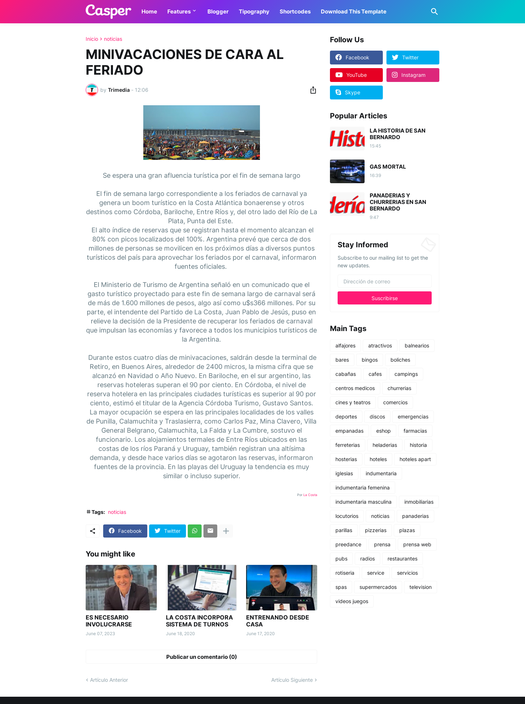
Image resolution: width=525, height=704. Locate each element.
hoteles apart (415, 459)
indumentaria (381, 473)
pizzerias (375, 530)
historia (418, 445)
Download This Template (353, 11)
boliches (400, 360)
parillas (343, 530)
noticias (113, 39)
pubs (341, 558)
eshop (383, 431)
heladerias (385, 445)
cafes (375, 374)
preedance (348, 544)
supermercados (378, 587)
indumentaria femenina (362, 487)
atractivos (380, 345)
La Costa (310, 495)
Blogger (218, 11)
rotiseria (344, 573)
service (375, 573)
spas (341, 587)
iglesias (344, 473)
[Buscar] (433, 11)
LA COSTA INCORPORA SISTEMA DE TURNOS (199, 621)
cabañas (345, 374)
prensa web (417, 544)
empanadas (349, 431)
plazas (407, 530)
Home (149, 11)
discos (377, 416)
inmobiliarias (418, 502)
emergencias (413, 416)
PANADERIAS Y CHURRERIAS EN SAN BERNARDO (398, 202)
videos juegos (351, 601)
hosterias (346, 459)
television (420, 587)
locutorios (346, 516)
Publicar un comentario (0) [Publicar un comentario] (201, 656)
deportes (346, 416)
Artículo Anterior (109, 680)
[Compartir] (311, 90)
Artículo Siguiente (292, 680)
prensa (382, 544)
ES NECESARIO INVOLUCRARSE (109, 621)
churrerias (399, 388)
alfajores (345, 345)
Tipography (254, 11)
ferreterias (347, 445)
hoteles (378, 459)
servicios (407, 573)
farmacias (415, 431)
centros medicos (355, 388)
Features (179, 11)
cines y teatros (352, 402)
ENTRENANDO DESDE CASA (277, 621)
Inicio (92, 39)
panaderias (415, 516)
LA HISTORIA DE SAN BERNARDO (397, 134)
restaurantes (402, 558)
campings (406, 374)
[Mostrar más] (226, 531)
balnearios (417, 345)
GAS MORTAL (388, 167)
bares (342, 360)
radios (367, 558)
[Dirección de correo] (385, 281)
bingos (370, 360)
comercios (395, 402)
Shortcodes (295, 11)
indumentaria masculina (363, 502)
